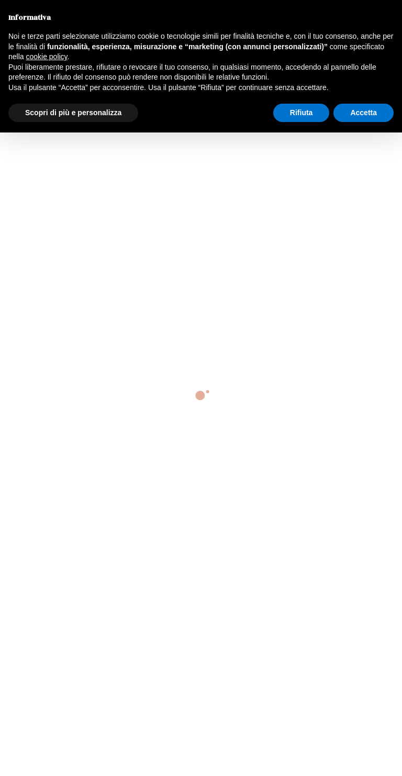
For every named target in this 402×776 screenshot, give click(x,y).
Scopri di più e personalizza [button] (73, 112)
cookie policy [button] (46, 56)
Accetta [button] (363, 112)
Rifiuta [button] (301, 112)
